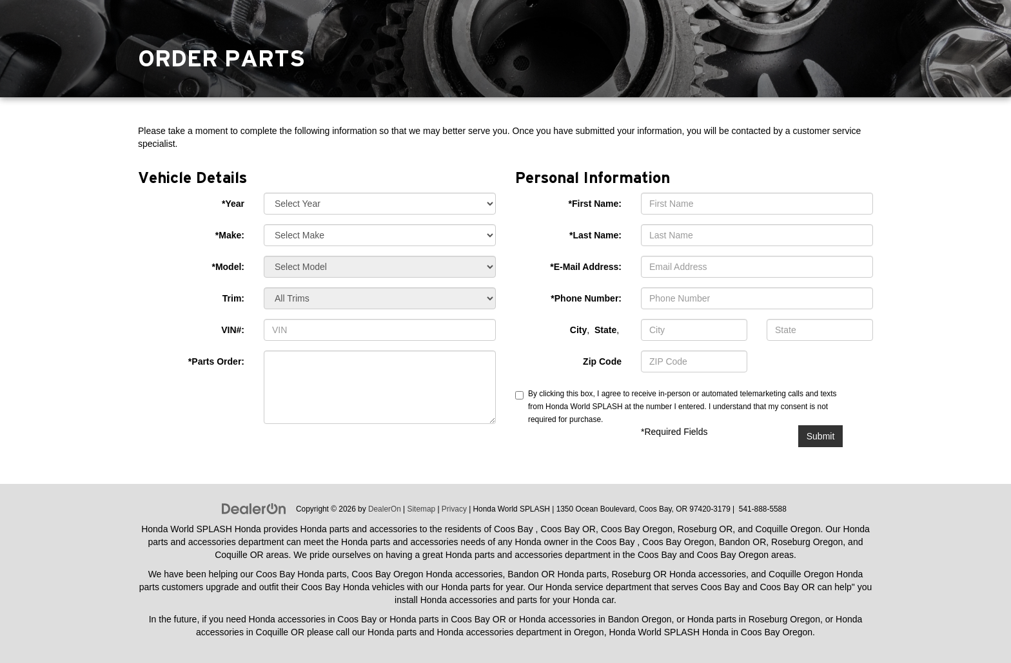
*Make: (229, 235)
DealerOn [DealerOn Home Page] (384, 509)
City (578, 330)
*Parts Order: (216, 361)
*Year (233, 203)
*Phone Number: (586, 298)
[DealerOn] (254, 508)
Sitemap (421, 509)
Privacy (454, 509)
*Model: (227, 267)
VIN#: (232, 330)
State (605, 330)
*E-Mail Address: (586, 267)
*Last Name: (595, 235)
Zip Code (602, 361)
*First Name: (595, 203)
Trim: (233, 298)
